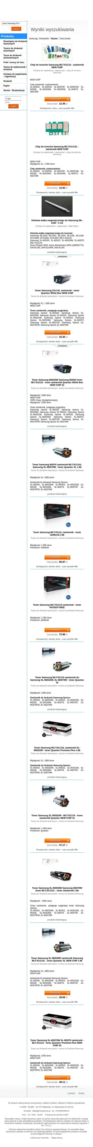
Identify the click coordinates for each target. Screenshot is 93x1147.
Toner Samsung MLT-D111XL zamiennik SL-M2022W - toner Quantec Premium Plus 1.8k (57, 749)
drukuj (81, 1093)
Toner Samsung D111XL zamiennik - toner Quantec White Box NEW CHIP (57, 291)
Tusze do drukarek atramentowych (12, 56)
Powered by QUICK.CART (57, 1115)
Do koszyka (55, 99)
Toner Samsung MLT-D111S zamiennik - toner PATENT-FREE (57, 606)
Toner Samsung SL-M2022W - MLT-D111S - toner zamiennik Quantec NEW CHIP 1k (57, 816)
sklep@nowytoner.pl (41, 1111)
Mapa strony (56, 1138)
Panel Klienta (41, 17)
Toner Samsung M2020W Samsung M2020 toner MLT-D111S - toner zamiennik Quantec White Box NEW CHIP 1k (57, 382)
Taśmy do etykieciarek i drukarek (14, 68)
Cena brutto (65, 38)
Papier (6, 86)
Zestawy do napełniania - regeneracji (15, 75)
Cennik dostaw (21, 17)
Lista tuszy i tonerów (39, 1138)
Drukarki (7, 81)
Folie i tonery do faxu (13, 62)
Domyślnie (44, 38)
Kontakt (58, 17)
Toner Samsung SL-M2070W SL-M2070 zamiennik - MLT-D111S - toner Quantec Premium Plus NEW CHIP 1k (57, 1043)
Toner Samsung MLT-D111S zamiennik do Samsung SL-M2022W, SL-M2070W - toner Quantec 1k (57, 680)
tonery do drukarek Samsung (71, 296)
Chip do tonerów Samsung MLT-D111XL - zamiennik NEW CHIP (57, 147)
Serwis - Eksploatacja (14, 90)
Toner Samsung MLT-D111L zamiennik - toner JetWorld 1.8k (57, 533)
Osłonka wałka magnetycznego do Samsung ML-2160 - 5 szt (57, 221)
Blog (5, 17)
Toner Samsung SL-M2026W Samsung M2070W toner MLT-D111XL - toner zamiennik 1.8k (57, 889)
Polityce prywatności (76, 1103)
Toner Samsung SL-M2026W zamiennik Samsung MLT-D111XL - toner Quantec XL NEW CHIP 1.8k (57, 959)
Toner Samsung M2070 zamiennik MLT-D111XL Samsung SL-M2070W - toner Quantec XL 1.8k (57, 465)
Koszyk (77, 2)
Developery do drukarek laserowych (15, 42)
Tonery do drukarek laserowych (13, 49)
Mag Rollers (74, 226)
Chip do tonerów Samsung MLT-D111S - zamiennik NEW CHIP (57, 66)
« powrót (71, 1093)
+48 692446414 (62, 1111)
